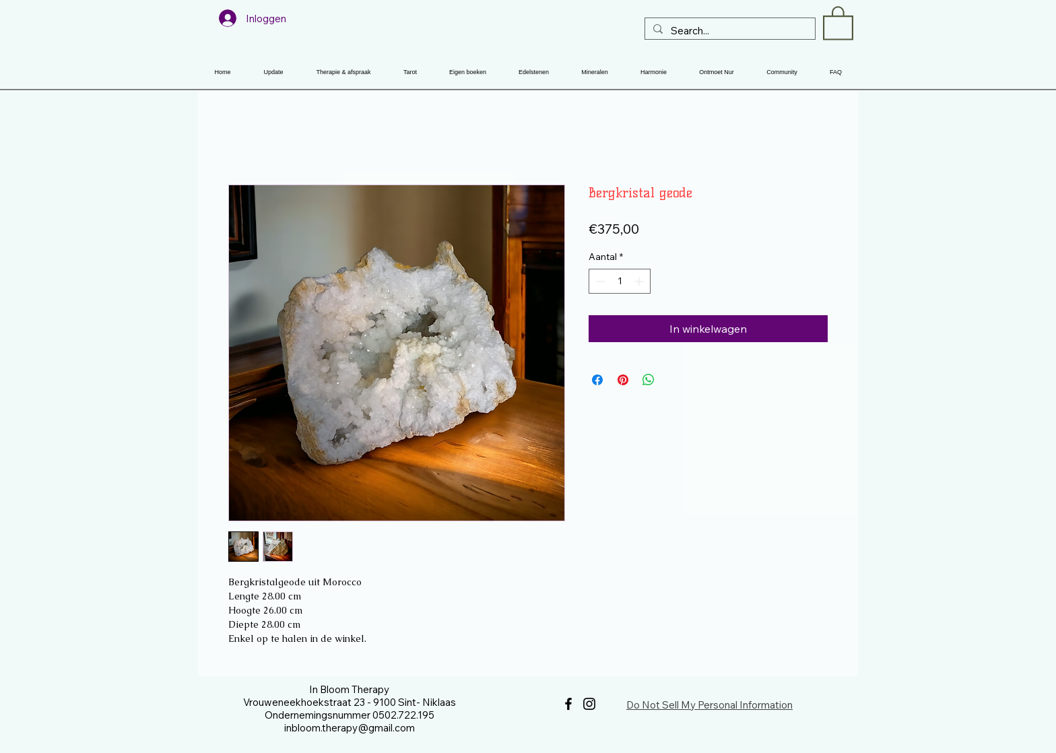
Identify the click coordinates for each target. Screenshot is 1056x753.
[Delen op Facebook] (597, 380)
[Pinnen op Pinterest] (623, 380)
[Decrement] (599, 281)
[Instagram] (589, 704)
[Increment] (640, 281)
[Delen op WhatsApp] (648, 380)
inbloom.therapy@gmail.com (349, 727)
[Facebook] (568, 704)
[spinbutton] (619, 281)
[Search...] (729, 30)
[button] (838, 22)
